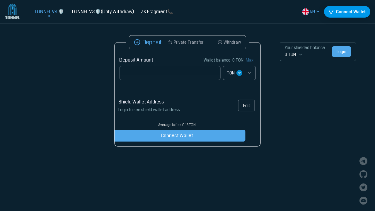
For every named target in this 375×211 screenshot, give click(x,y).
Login (341, 52)
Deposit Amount (136, 60)
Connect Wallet (168, 135)
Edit (244, 105)
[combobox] (239, 73)
